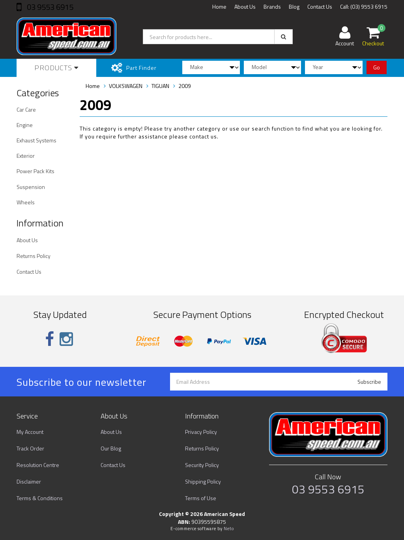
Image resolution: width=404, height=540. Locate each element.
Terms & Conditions (40, 498)
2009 (184, 86)
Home (219, 6)
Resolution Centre (38, 465)
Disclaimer (29, 481)
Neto (229, 528)
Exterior (26, 155)
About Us (245, 6)
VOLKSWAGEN (125, 86)
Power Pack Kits (35, 171)
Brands (272, 6)
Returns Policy (33, 256)
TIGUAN (160, 86)
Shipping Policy (203, 481)
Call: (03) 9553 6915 (363, 6)
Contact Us (319, 6)
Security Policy (202, 465)
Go (376, 67)
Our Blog (111, 448)
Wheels (26, 202)
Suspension (31, 187)
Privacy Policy (201, 432)
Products (56, 67)
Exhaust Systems (36, 140)
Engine (25, 125)
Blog (294, 6)
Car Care (26, 109)
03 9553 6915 (49, 7)
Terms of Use (200, 498)
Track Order (30, 448)
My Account (30, 432)
